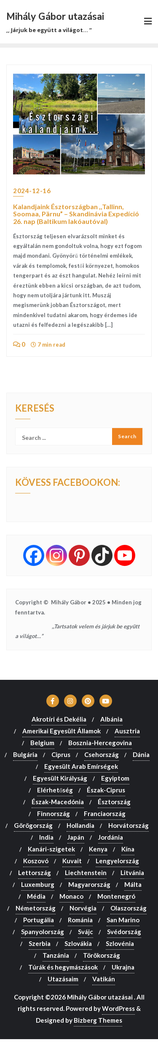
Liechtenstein (86, 872)
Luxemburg (37, 884)
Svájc (85, 931)
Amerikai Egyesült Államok (61, 731)
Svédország (124, 931)
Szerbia (40, 943)
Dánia (141, 754)
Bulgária (25, 754)
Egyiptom (115, 778)
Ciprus (60, 754)
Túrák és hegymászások (63, 967)
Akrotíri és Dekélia (59, 719)
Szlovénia (120, 943)
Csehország (101, 754)
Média (36, 896)
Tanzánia (56, 955)
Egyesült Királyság (60, 778)
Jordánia (110, 837)
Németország (36, 908)
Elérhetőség (55, 790)
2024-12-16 (32, 190)
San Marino (123, 920)
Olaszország (128, 908)
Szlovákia (78, 943)
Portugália (38, 920)
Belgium (42, 742)
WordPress (118, 1008)
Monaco (71, 896)
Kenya (98, 849)
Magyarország (89, 884)
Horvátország (128, 825)
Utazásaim (63, 979)
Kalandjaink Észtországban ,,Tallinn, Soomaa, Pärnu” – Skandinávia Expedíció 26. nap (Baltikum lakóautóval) (76, 213)
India (46, 837)
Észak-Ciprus (106, 790)
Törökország (101, 955)
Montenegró (116, 896)
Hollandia (80, 825)
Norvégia (83, 908)
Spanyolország (42, 931)
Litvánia (132, 872)
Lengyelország (117, 861)
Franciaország (105, 813)
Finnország (53, 813)
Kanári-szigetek (51, 849)
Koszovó (35, 861)
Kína (127, 849)
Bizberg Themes (98, 1020)
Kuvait (72, 861)
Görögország (33, 825)
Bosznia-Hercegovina (100, 742)
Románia (80, 920)
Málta (133, 884)
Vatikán (103, 979)
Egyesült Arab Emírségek (81, 766)
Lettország (34, 872)
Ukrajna (123, 967)
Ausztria (127, 731)
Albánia (111, 719)
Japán (75, 837)
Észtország (114, 801)
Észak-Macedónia (58, 801)
